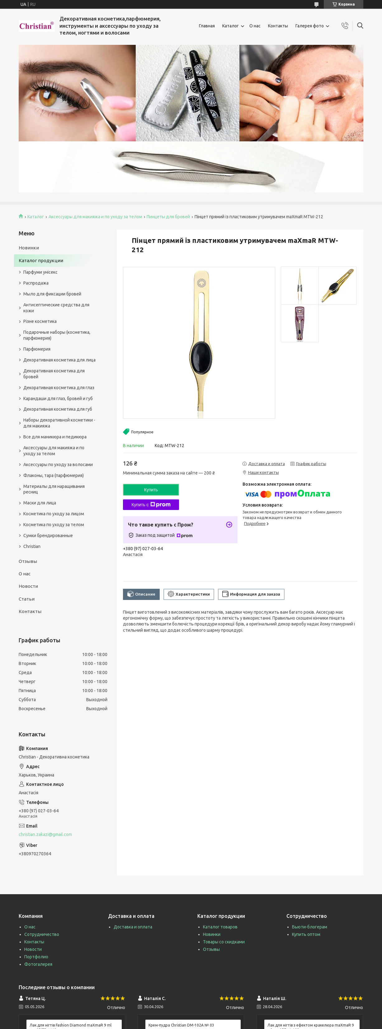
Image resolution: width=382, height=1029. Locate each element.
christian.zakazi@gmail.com (45, 834)
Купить (151, 489)
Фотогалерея (38, 964)
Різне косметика (40, 321)
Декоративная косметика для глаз (58, 387)
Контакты (278, 25)
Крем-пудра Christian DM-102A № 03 (181, 1025)
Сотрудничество (41, 934)
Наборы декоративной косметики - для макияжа (59, 423)
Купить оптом (306, 934)
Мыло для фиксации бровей (52, 293)
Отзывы (28, 561)
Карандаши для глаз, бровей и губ (58, 398)
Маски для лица (39, 502)
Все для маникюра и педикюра (55, 436)
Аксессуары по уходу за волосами (58, 464)
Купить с (150, 504)
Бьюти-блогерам (309, 926)
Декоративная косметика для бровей (54, 373)
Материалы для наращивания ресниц (54, 489)
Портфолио (36, 956)
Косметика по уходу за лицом (53, 513)
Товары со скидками (224, 941)
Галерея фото (309, 25)
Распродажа (36, 283)
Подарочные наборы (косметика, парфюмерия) (56, 335)
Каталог (230, 25)
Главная (207, 25)
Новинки (29, 247)
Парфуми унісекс (40, 272)
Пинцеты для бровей (168, 216)
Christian (31, 546)
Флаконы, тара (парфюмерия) (53, 475)
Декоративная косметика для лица (59, 359)
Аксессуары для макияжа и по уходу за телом (95, 216)
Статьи (27, 599)
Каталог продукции (41, 260)
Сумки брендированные (48, 535)
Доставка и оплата (133, 926)
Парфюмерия (36, 349)
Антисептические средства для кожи (56, 307)
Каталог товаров (220, 926)
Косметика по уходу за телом (53, 524)
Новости (28, 586)
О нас (255, 25)
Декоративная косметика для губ (57, 409)
